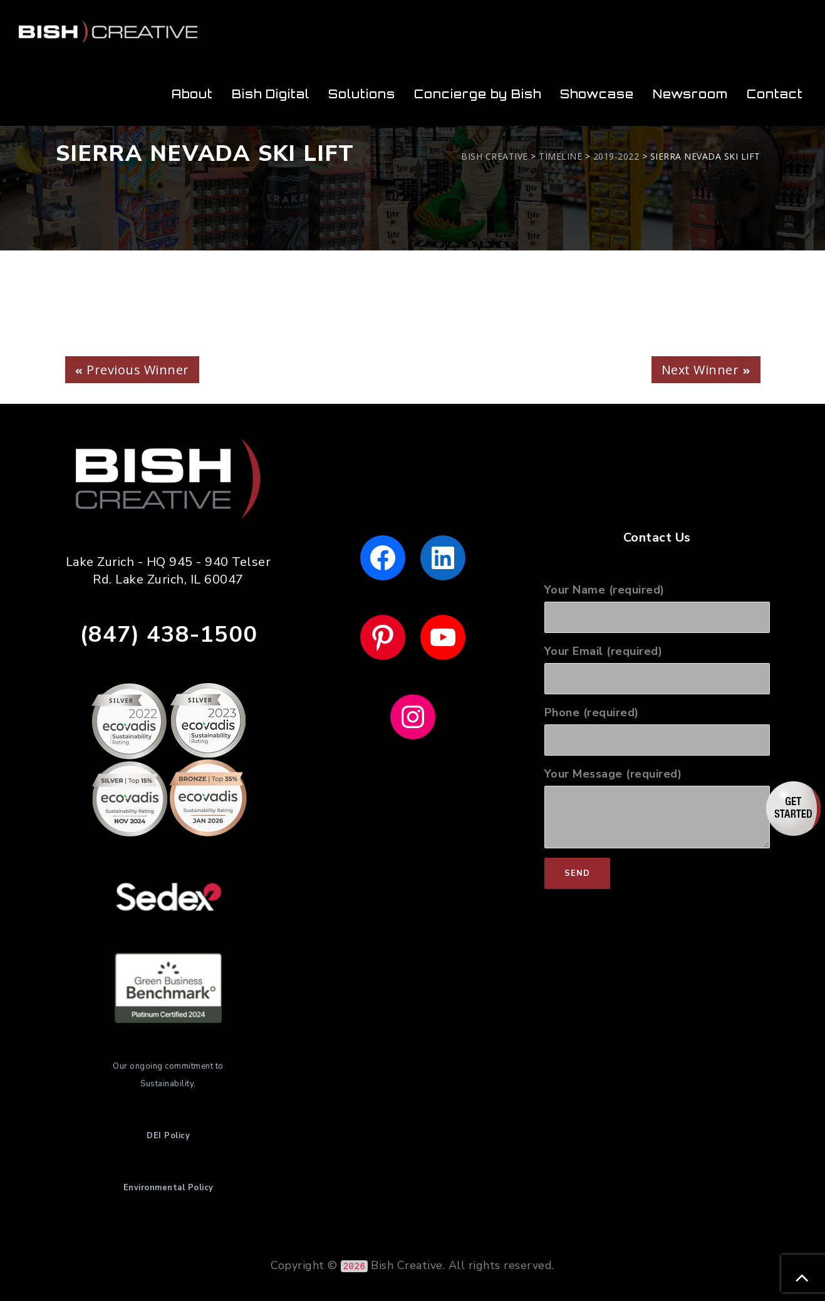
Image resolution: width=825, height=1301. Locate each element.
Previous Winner (137, 369)
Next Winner (700, 369)
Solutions (361, 94)
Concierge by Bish (477, 94)
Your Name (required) (657, 607)
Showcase (597, 94)
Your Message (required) (657, 807)
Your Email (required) (657, 669)
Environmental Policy (168, 1187)
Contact (775, 94)
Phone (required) (657, 730)
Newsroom (690, 94)
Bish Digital (270, 94)
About (192, 94)
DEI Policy (168, 1135)
